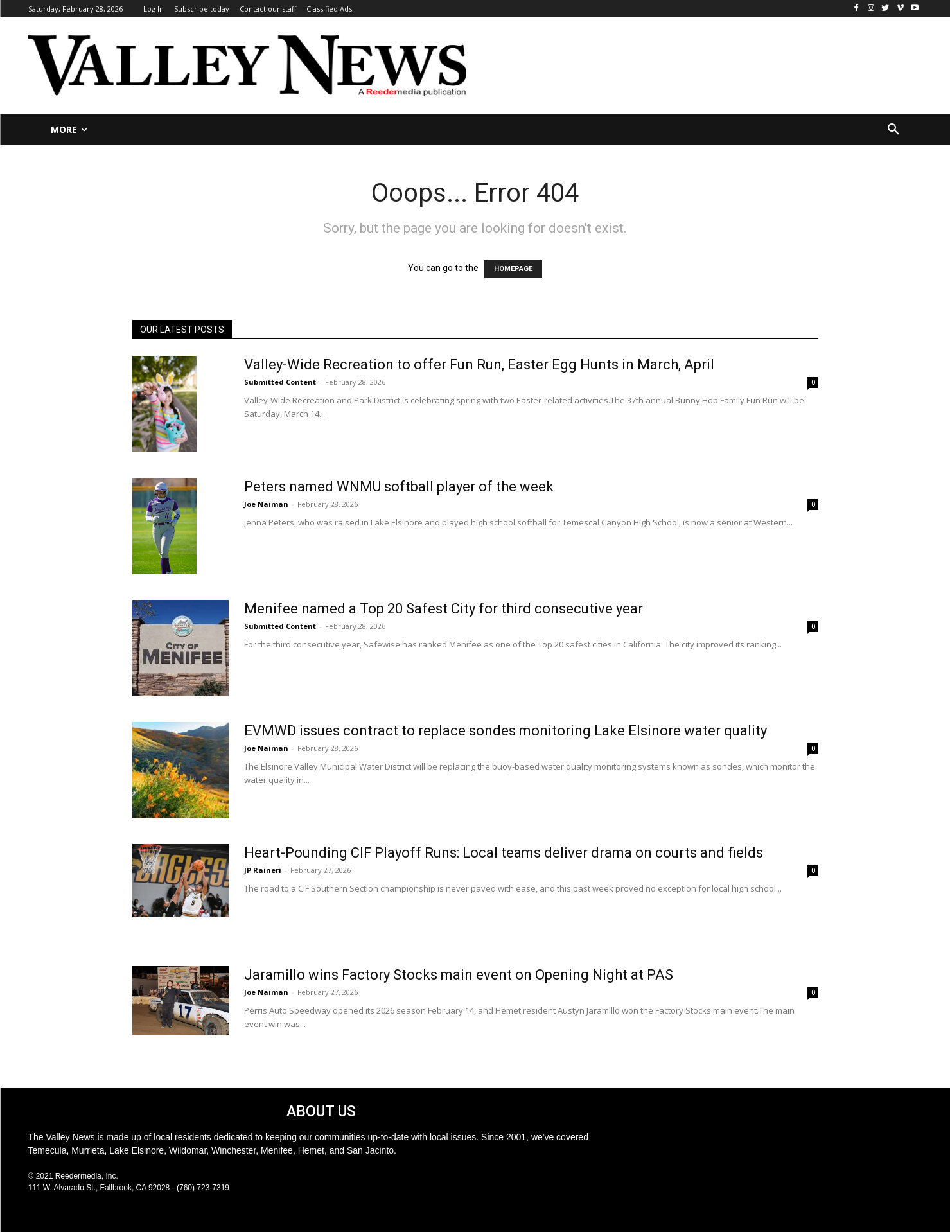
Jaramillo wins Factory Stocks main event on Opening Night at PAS (458, 975)
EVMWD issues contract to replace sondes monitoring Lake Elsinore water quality (505, 731)
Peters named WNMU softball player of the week (399, 487)
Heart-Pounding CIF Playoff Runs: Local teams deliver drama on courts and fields (503, 853)
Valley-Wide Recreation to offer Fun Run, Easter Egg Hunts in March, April (479, 364)
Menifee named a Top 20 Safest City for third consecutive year (443, 609)
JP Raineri (262, 870)
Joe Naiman (266, 504)
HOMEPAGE (513, 269)
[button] (893, 129)
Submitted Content (280, 382)
